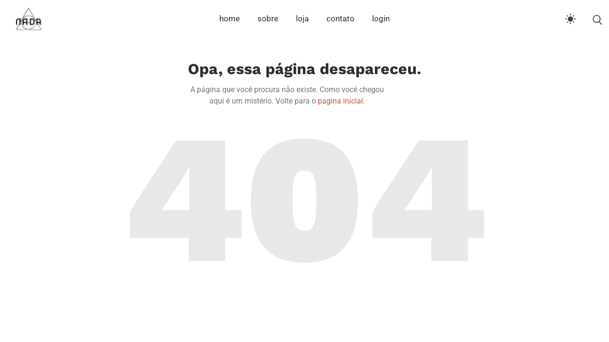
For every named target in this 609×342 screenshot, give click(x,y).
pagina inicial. (341, 100)
